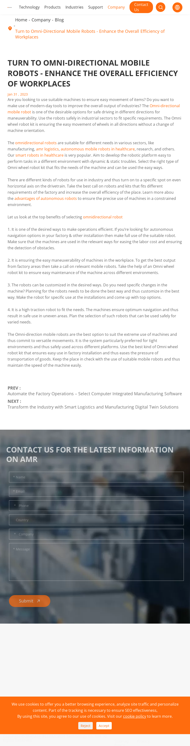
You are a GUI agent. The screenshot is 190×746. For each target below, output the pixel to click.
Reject (85, 725)
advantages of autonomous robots (45, 198)
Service (50, 668)
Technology (29, 7)
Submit (31, 601)
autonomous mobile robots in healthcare (98, 149)
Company (116, 7)
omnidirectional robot (103, 217)
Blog (59, 20)
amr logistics (47, 149)
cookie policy (134, 716)
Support (95, 7)
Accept (104, 725)
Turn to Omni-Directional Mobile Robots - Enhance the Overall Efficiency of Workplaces (90, 34)
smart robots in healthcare (39, 155)
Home (21, 20)
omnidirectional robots (36, 142)
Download (53, 660)
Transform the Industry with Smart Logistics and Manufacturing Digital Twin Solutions (93, 406)
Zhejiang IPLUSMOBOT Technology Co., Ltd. (66, 736)
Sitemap (121, 739)
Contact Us (141, 7)
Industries (74, 7)
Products (52, 7)
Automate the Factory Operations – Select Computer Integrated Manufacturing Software (95, 392)
